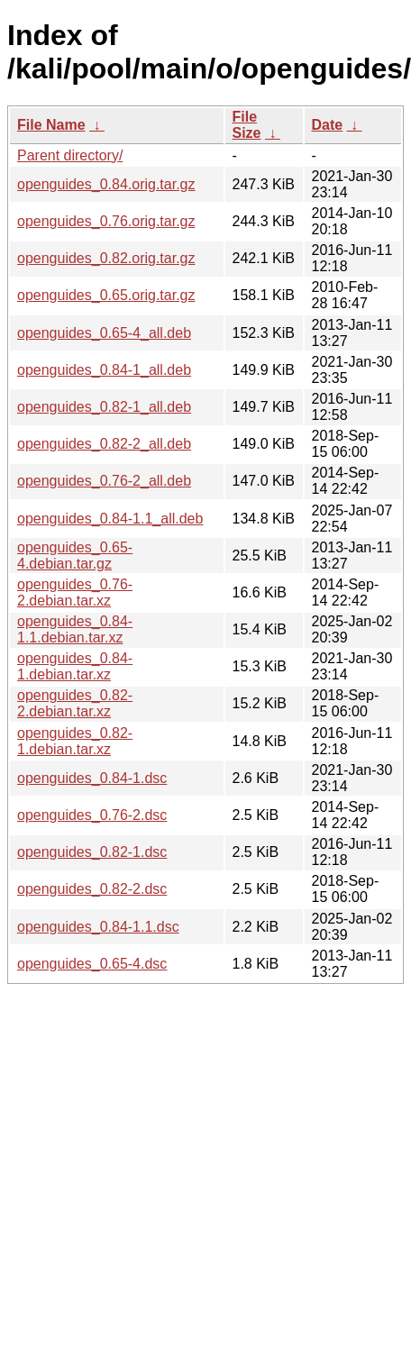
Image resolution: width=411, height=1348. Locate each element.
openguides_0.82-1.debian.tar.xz (74, 741)
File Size (247, 125)
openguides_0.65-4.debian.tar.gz (74, 555)
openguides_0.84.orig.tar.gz (106, 184)
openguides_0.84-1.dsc (92, 778)
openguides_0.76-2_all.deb (104, 480)
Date (327, 124)
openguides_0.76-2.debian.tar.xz (74, 592)
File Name (51, 124)
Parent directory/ (70, 155)
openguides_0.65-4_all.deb (104, 333)
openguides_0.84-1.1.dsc (98, 926)
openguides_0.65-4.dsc (92, 963)
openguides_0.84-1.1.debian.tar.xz (74, 629)
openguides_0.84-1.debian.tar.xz (74, 666)
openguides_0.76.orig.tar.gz (106, 221)
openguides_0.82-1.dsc (92, 852)
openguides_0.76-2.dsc (92, 815)
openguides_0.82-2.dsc (92, 889)
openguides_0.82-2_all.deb (104, 443)
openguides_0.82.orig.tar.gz (106, 258)
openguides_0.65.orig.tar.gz (106, 295)
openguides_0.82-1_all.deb (104, 406)
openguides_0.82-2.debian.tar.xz (74, 703)
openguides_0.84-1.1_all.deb (110, 518)
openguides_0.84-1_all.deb (104, 370)
